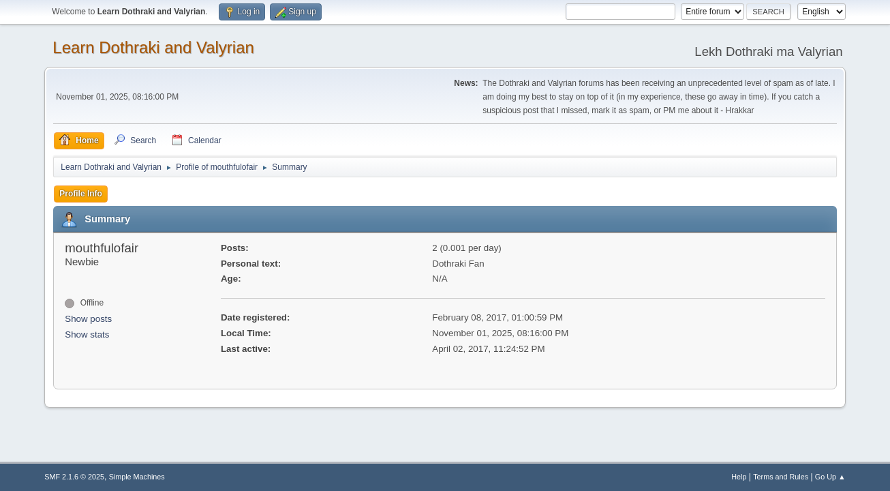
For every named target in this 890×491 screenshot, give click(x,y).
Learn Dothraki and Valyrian (153, 47)
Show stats (87, 334)
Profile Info (80, 193)
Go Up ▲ (830, 477)
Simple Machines (137, 477)
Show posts (88, 319)
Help (738, 477)
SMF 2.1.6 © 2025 (74, 477)
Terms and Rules (780, 477)
